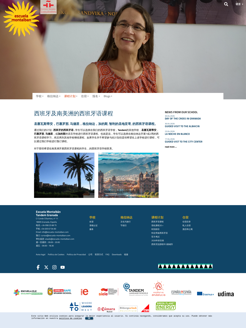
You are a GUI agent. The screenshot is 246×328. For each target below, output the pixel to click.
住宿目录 (186, 221)
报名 (96, 96)
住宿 (85, 96)
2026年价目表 (157, 240)
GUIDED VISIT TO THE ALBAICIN (182, 126)
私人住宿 (186, 225)
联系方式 (99, 254)
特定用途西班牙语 (159, 232)
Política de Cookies (56, 254)
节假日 (123, 225)
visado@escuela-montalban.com (59, 238)
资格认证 (93, 225)
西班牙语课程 (157, 221)
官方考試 (155, 236)
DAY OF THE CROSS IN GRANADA (183, 118)
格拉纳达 (53, 96)
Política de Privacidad (76, 254)
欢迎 (91, 221)
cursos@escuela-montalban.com (55, 235)
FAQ (107, 254)
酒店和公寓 (187, 229)
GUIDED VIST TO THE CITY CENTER (183, 141)
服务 (91, 229)
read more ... (171, 146)
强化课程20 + (157, 225)
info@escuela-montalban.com (55, 232)
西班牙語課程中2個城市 (162, 244)
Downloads (117, 254)
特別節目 (155, 229)
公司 (90, 254)
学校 (39, 96)
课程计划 (70, 96)
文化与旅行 (125, 221)
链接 (126, 254)
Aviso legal (40, 254)
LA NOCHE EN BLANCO (177, 134)
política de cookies (70, 318)
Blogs (108, 96)
